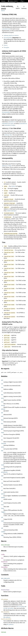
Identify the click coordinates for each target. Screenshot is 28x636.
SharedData (4, 567)
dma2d (3, 405)
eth (2, 412)
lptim (2, 447)
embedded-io (23, 123)
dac (2, 394)
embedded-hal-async (8, 123)
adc (2, 380)
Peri (2, 558)
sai (2, 490)
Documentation (8, 37)
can (2, 383)
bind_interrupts (5, 545)
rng (2, 483)
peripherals (4, 472)
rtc (2, 486)
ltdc (2, 450)
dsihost (3, 409)
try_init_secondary (8, 608)
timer (2, 508)
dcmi (2, 398)
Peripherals (4, 561)
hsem (2, 432)
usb (2, 528)
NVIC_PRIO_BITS (5, 578)
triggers (3, 512)
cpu (2, 387)
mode (2, 465)
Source (3, 10)
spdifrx (3, 497)
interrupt (3, 443)
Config (2, 554)
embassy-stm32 (12, 1)
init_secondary (21, 606)
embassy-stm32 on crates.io (11, 35)
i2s (2, 440)
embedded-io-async (9, 125)
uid (2, 517)
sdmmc (3, 494)
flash (2, 420)
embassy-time (8, 135)
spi (2, 501)
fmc (2, 423)
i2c (2, 436)
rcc (2, 479)
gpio (2, 429)
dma (2, 402)
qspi (2, 475)
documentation (6, 112)
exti (2, 416)
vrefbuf (3, 531)
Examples (6, 47)
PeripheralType (5, 590)
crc (2, 391)
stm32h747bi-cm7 (6, 3)
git (22, 1)
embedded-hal (6, 29)
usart (2, 521)
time (2, 504)
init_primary (4, 599)
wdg (2, 535)
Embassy (3, 1)
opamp (3, 468)
